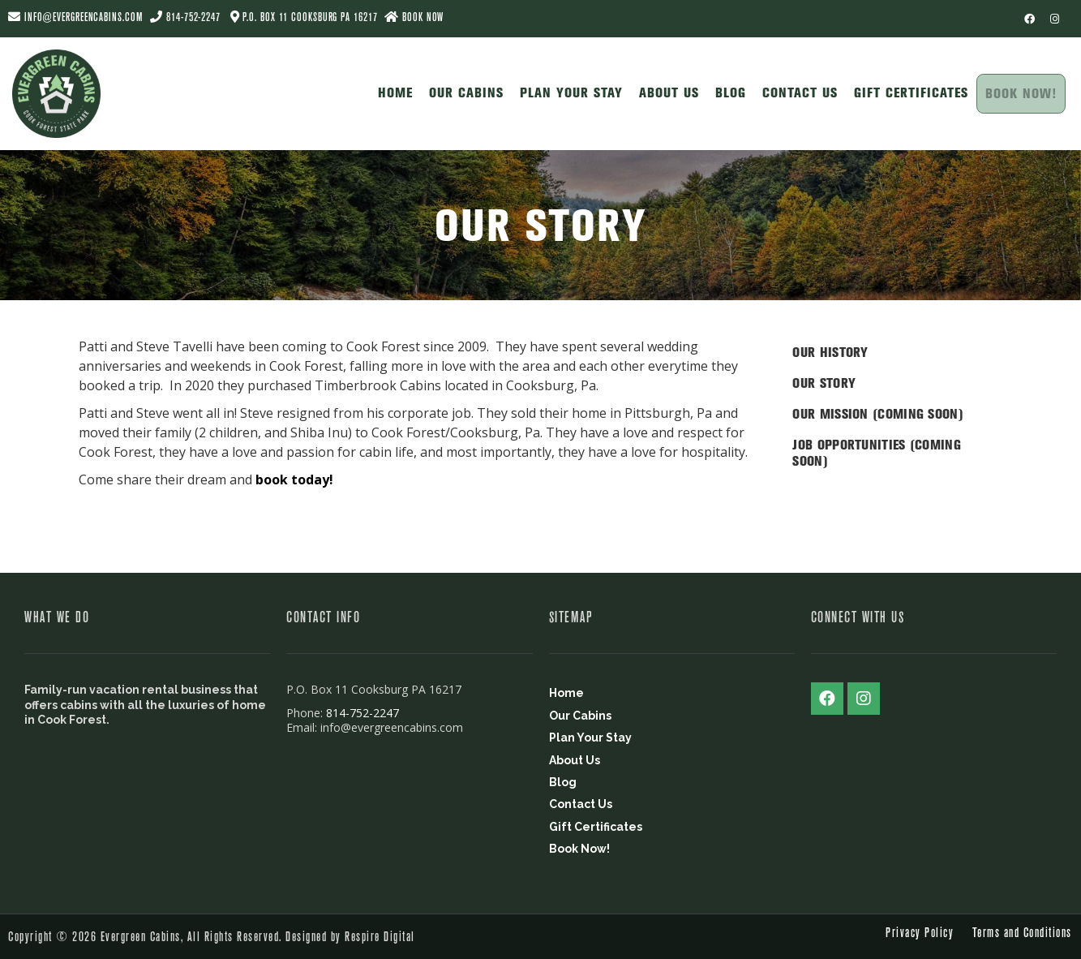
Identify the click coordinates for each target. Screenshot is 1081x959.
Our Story (824, 383)
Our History (830, 352)
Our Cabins (463, 91)
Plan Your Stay (568, 91)
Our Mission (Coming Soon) (877, 414)
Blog (727, 91)
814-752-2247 (193, 17)
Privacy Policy (920, 932)
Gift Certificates (908, 91)
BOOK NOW (414, 17)
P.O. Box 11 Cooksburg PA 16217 (310, 17)
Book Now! (1019, 93)
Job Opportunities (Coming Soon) (876, 452)
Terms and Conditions (1022, 932)
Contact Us (796, 91)
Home (392, 91)
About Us (666, 91)
